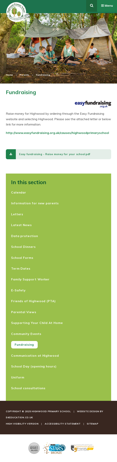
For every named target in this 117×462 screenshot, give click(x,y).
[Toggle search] (91, 6)
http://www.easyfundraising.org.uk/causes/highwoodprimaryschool (57, 133)
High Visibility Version (22, 423)
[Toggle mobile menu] (107, 6)
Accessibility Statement (63, 423)
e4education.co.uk (19, 417)
